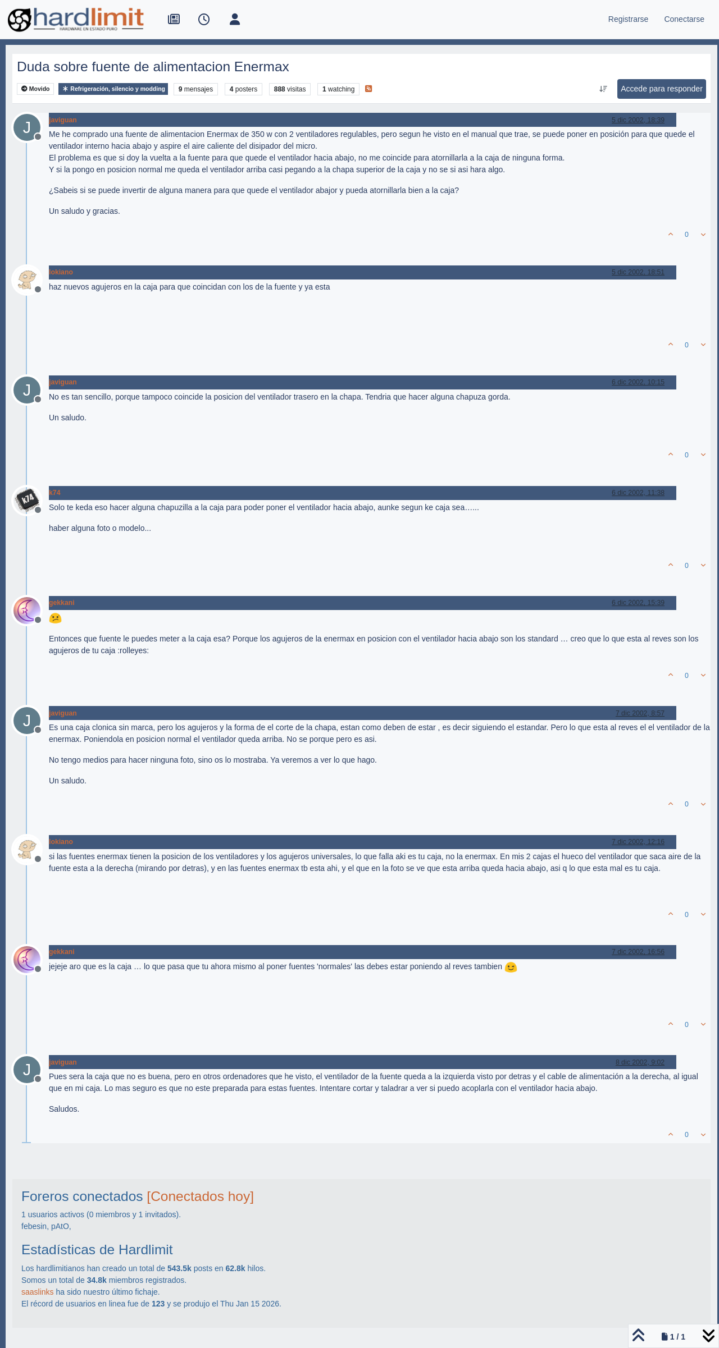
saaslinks (37, 1291)
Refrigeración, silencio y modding (113, 89)
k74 (54, 493)
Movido (35, 89)
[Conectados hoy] (200, 1196)
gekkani (62, 603)
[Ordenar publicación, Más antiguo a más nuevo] (603, 89)
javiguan (63, 120)
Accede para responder (662, 88)
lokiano (61, 272)
